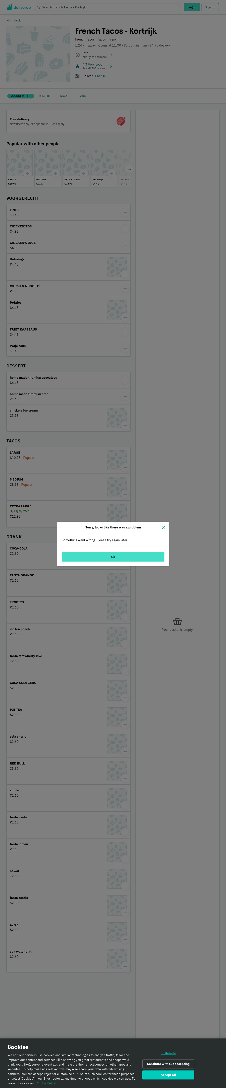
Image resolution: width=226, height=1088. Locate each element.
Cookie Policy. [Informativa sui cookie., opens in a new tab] (47, 1084)
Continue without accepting (168, 1065)
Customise (168, 1054)
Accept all (168, 1076)
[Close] (163, 527)
